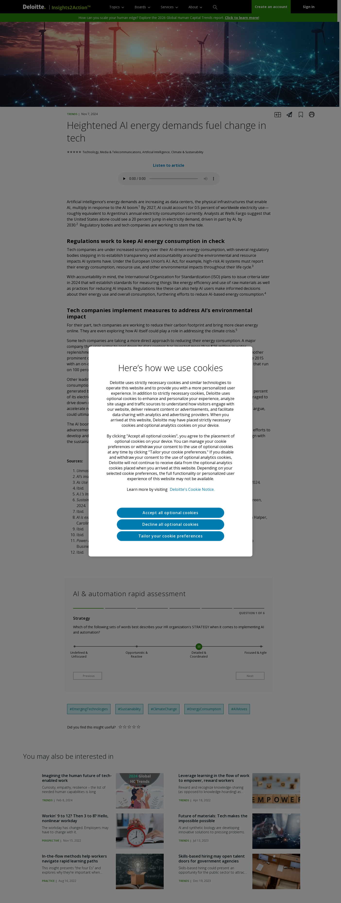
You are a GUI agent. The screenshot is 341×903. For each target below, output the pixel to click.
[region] (170, 451)
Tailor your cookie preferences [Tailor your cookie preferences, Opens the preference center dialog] (170, 536)
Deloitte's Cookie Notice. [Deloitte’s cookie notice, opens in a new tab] (192, 489)
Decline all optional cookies (170, 524)
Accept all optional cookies (170, 512)
